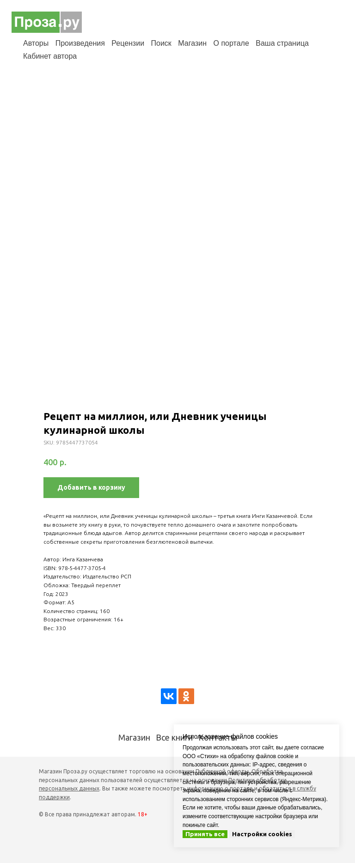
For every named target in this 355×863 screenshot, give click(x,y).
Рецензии (127, 43)
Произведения (80, 43)
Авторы (36, 43)
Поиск (161, 43)
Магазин (192, 43)
